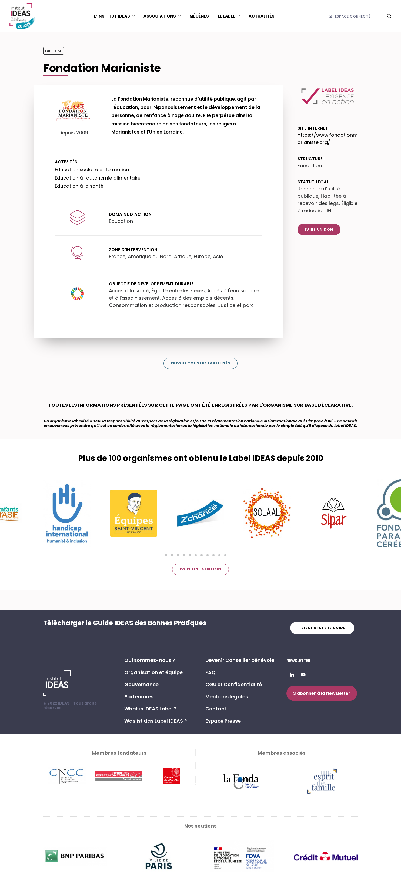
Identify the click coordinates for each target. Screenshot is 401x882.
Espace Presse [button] (223, 720)
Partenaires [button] (138, 696)
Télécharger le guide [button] (322, 627)
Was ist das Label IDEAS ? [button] (155, 720)
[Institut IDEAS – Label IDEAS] (22, 15)
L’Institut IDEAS (114, 16)
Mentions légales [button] (226, 696)
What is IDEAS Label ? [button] (150, 708)
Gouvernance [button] (141, 684)
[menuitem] (114, 16)
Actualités (262, 16)
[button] (389, 16)
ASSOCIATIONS (162, 16)
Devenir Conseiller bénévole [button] (239, 660)
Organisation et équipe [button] (153, 672)
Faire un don (319, 229)
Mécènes (199, 16)
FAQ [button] (210, 672)
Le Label (229, 16)
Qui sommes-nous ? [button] (149, 660)
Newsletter (298, 660)
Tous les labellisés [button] (200, 569)
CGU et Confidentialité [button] (233, 684)
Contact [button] (215, 708)
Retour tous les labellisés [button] (200, 363)
